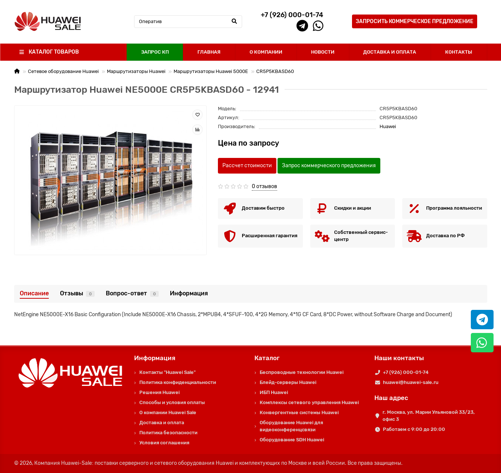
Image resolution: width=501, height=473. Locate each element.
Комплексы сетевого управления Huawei (309, 402)
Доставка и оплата (161, 422)
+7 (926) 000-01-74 (405, 372)
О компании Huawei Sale (167, 412)
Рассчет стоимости (247, 165)
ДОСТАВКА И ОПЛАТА (389, 52)
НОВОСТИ (322, 52)
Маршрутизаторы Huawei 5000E (211, 71)
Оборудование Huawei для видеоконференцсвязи (291, 426)
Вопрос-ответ (132, 293)
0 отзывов (264, 186)
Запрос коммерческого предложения (329, 165)
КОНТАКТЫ (458, 52)
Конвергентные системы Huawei (299, 412)
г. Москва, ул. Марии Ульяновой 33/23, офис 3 (429, 415)
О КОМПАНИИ (266, 52)
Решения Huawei (159, 392)
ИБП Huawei (274, 392)
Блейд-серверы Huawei (288, 382)
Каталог (267, 358)
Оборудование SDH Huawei (292, 439)
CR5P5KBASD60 (275, 71)
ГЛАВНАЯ (209, 52)
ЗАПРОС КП (155, 52)
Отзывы (77, 293)
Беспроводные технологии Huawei (301, 372)
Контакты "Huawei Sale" (167, 372)
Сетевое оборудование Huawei (63, 71)
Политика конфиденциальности (177, 382)
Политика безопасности (168, 432)
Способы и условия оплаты (172, 402)
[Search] (188, 21)
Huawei (388, 126)
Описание (34, 293)
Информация (189, 293)
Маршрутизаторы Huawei (136, 71)
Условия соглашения (164, 442)
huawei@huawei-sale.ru (410, 382)
